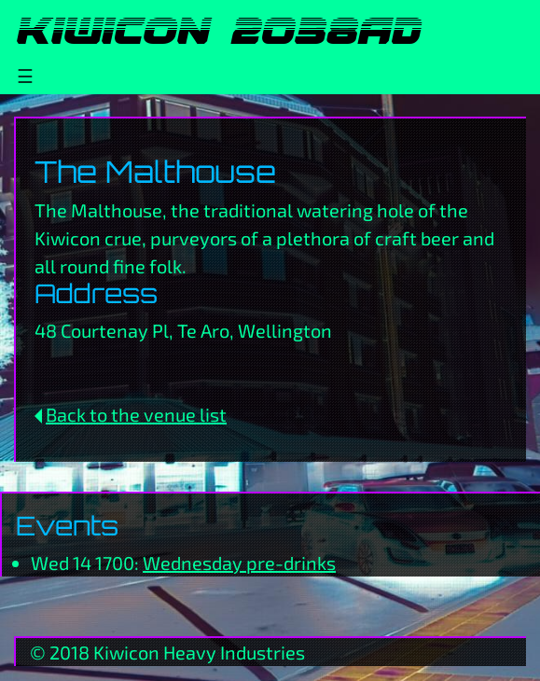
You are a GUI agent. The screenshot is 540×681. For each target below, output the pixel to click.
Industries (262, 652)
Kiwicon (126, 652)
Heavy (189, 652)
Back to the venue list (136, 414)
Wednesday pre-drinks (239, 562)
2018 (69, 652)
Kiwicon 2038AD (217, 30)
